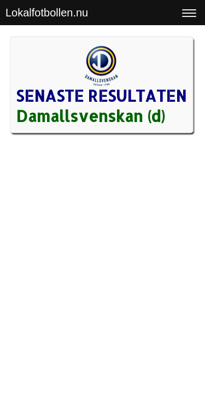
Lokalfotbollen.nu (46, 13)
